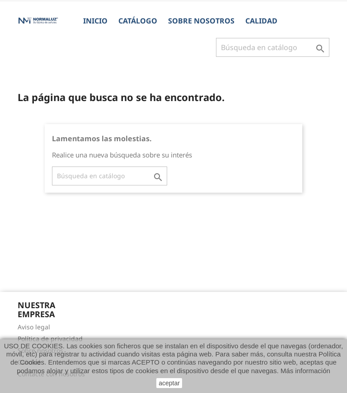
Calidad (261, 21)
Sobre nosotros (201, 21)
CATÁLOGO (137, 21)
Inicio (95, 21)
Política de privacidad (50, 338)
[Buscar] (272, 47)
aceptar (169, 383)
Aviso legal (34, 327)
